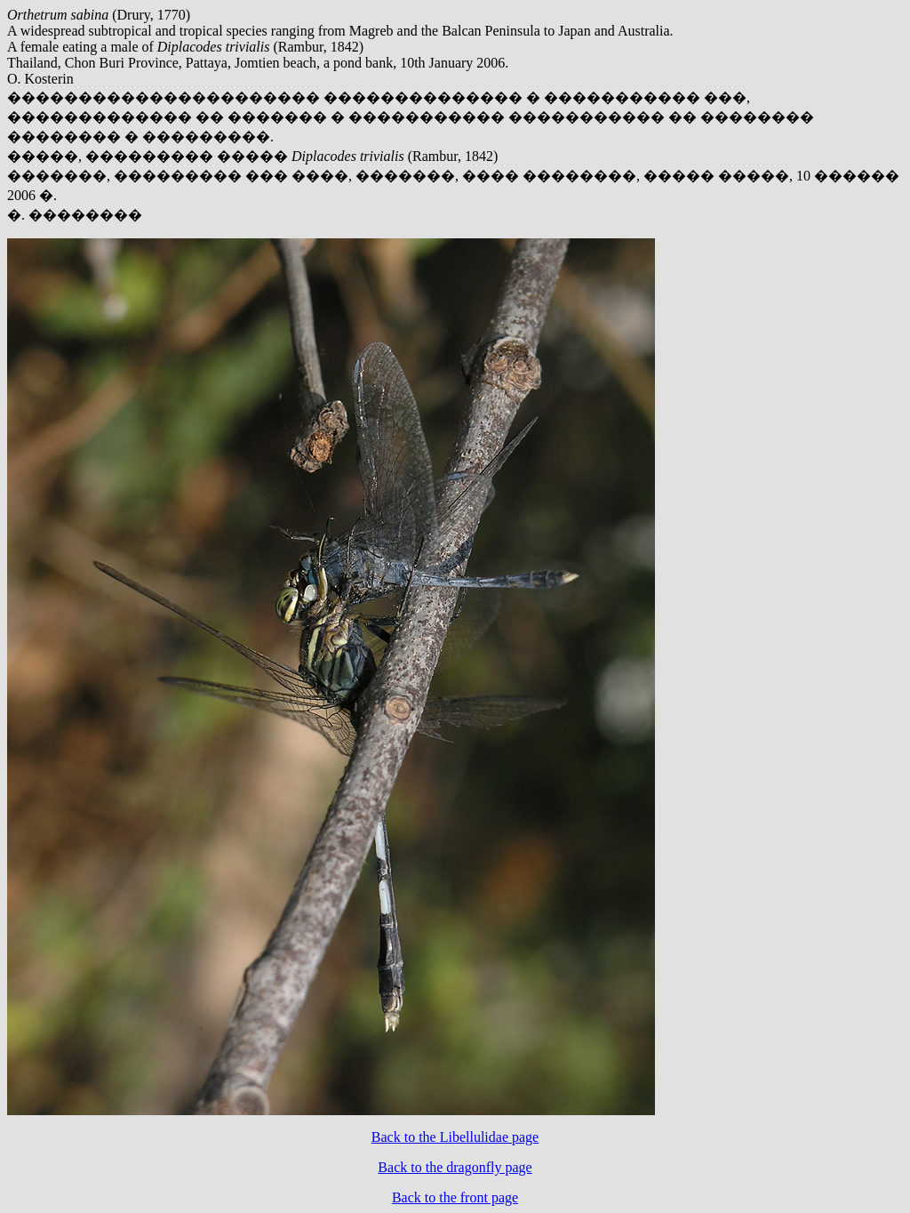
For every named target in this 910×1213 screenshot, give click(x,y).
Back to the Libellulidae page (455, 1137)
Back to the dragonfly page (454, 1167)
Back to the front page (455, 1197)
